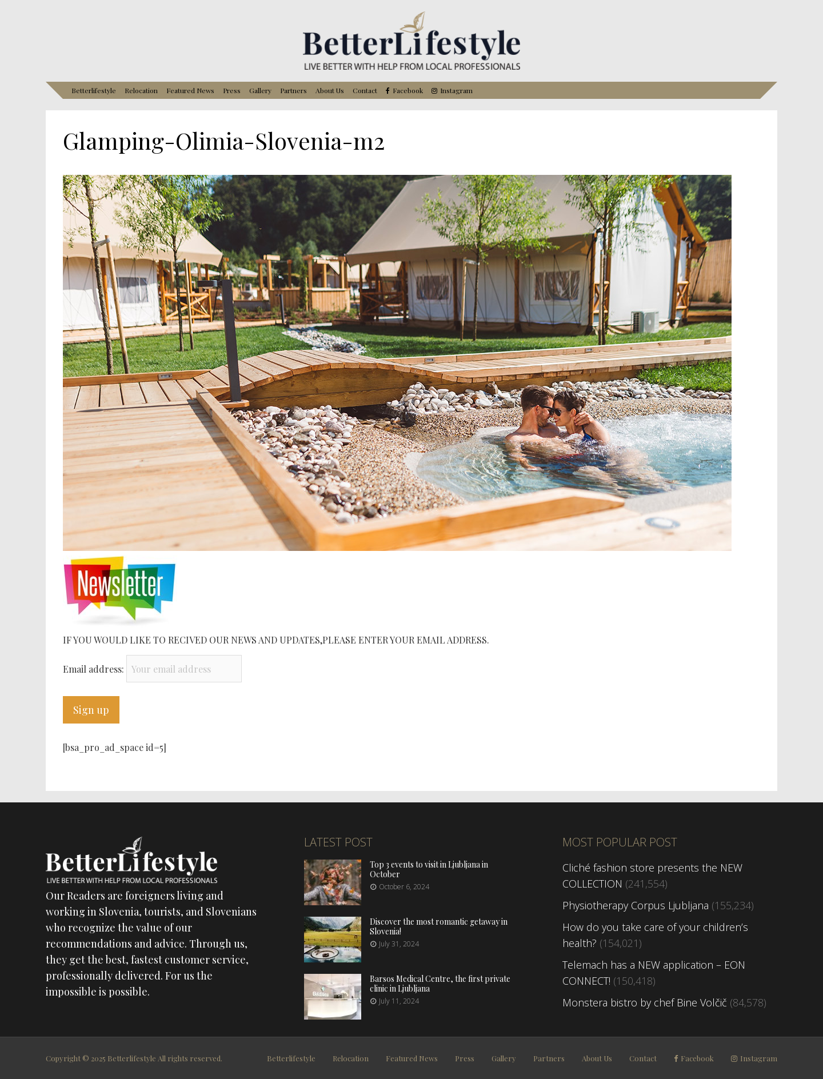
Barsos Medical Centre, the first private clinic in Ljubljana (440, 983)
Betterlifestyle (93, 90)
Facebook (408, 90)
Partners (293, 90)
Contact (365, 90)
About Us (329, 90)
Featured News (190, 90)
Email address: (94, 669)
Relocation (141, 90)
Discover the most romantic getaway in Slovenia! (439, 926)
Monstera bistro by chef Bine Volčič (644, 1002)
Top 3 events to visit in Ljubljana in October (429, 869)
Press (232, 90)
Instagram (456, 90)
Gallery (260, 90)
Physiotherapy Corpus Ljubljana (635, 905)
